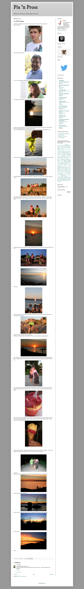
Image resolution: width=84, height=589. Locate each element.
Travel (65, 176)
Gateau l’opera (61, 87)
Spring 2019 (59, 168)
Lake (60, 159)
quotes (69, 165)
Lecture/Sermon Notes (65, 159)
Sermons (69, 166)
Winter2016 (64, 179)
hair (64, 158)
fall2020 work (60, 156)
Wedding (69, 177)
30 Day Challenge (61, 145)
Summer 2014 (67, 169)
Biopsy (69, 146)
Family (63, 156)
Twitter (58, 177)
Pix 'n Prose (26, 7)
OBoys (61, 163)
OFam (64, 163)
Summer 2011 (60, 169)
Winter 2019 (68, 178)
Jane (65, 20)
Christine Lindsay (62, 101)
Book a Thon (60, 147)
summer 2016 (65, 170)
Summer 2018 (62, 171)
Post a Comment (18, 572)
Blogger (44, 583)
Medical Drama (66, 160)
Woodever (69, 180)
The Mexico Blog (61, 137)
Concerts (69, 149)
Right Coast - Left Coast (63, 136)
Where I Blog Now (62, 98)
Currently (67, 151)
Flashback (66, 156)
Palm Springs (60, 164)
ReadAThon (60, 166)
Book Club (65, 147)
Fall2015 (68, 155)
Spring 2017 (64, 167)
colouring (66, 149)
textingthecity (61, 80)
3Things (66, 145)
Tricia (15, 129)
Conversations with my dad (65, 150)
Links (59, 160)
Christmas (59, 149)
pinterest (63, 164)
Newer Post (16, 574)
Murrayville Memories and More (64, 133)
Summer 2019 (67, 171)
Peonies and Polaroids (63, 106)
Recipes (63, 166)
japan (58, 159)
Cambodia (69, 148)
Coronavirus (60, 151)
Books (69, 147)
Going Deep (66, 157)
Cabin (65, 148)
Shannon (15, 80)
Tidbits (62, 176)
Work (58, 181)
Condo (58, 150)
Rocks (66, 166)
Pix (66, 164)
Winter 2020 (60, 179)
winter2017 (68, 179)
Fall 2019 (65, 155)
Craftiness (64, 151)
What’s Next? (61, 94)
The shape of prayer (62, 116)
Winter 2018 (64, 178)
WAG (63, 177)
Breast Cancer (61, 148)
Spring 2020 (64, 168)
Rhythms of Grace (62, 115)
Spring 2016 (60, 167)
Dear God (65, 152)
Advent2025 (62, 146)
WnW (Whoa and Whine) (62, 180)
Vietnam (61, 177)
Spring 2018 (68, 167)
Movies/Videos (67, 161)
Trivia (68, 176)
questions (65, 165)
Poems (68, 164)
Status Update (68, 168)
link (69, 159)
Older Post (51, 574)
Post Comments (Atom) (22, 576)
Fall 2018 (61, 155)
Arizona (67, 146)
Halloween (67, 158)
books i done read (62, 125)
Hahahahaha (62, 158)
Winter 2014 (60, 178)
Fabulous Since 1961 (63, 97)
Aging (65, 146)
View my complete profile (62, 30)
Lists (61, 160)
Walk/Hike (65, 177)
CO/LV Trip (63, 149)
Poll (69, 164)
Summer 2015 (60, 170)
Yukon (60, 181)
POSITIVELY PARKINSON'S (64, 93)
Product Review (60, 165)
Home (34, 574)
